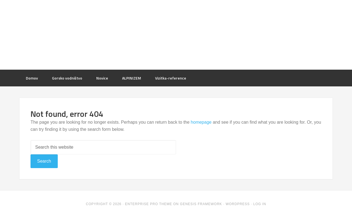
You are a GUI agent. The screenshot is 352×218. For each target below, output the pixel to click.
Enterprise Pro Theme (148, 204)
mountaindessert (176, 34)
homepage (201, 122)
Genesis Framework (201, 204)
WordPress (238, 204)
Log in (259, 204)
